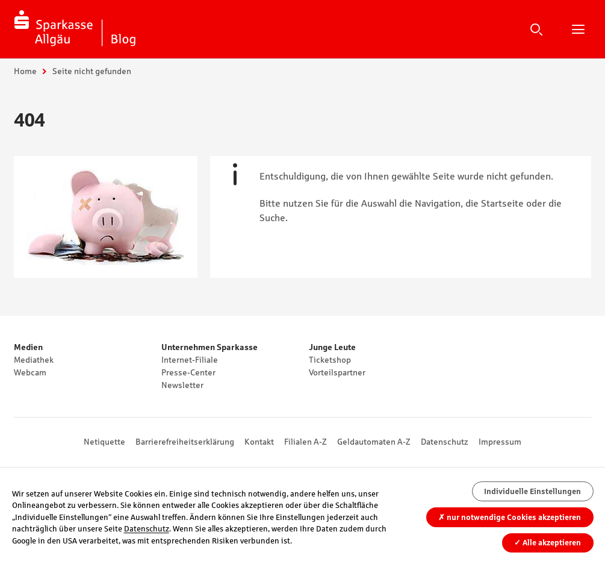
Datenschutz (444, 441)
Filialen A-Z (305, 441)
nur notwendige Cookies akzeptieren (509, 517)
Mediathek (34, 360)
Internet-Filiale (189, 360)
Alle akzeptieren (547, 542)
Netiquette (104, 441)
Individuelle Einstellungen (532, 491)
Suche (536, 28)
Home (25, 71)
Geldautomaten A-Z (374, 441)
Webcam (30, 372)
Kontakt (259, 441)
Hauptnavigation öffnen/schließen (577, 28)
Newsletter (182, 385)
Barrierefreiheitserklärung (184, 441)
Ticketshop (330, 360)
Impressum (500, 441)
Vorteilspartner (337, 372)
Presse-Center (188, 372)
